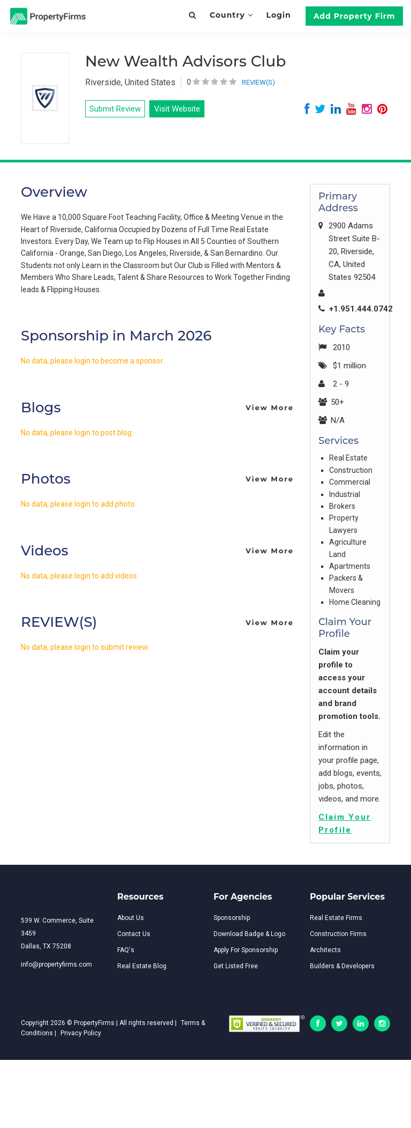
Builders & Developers (342, 966)
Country (231, 15)
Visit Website (177, 109)
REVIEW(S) (258, 82)
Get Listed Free (236, 966)
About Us (130, 918)
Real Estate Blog (141, 966)
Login (278, 15)
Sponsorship (232, 918)
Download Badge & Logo (249, 934)
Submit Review (115, 109)
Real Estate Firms (336, 918)
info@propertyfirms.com (56, 964)
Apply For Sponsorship (246, 950)
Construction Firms (338, 934)
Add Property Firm (354, 16)
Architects (325, 950)
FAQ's (125, 950)
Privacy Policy (80, 1033)
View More (270, 407)
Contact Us (133, 934)
